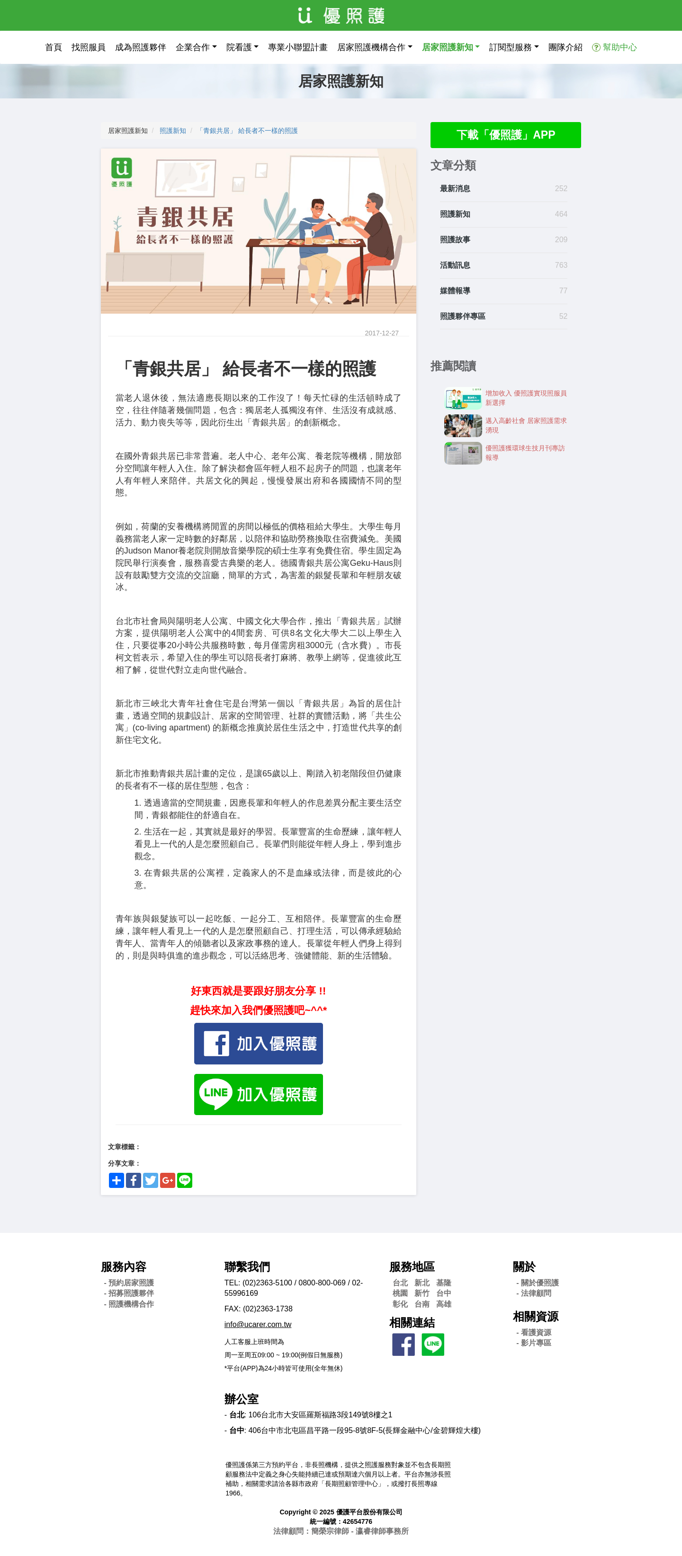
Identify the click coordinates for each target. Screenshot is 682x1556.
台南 (422, 1304)
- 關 (537, 1283)
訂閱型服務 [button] (510, 47)
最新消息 (455, 189)
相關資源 (535, 1316)
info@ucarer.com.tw (258, 1324)
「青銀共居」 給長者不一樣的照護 (247, 130)
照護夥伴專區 (462, 317)
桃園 (400, 1293)
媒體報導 (455, 291)
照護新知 (173, 130)
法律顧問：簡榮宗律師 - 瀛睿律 (341, 1531)
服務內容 (123, 1266)
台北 (400, 1283)
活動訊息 (455, 266)
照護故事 (455, 240)
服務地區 (412, 1266)
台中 (443, 1293)
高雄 (443, 1304)
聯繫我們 (247, 1266)
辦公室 (241, 1399)
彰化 (400, 1304)
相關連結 (412, 1322)
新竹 (422, 1293)
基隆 (443, 1283)
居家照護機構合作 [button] (371, 47)
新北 (422, 1283)
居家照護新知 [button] (447, 47)
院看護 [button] (239, 47)
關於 (524, 1266)
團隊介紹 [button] (565, 47)
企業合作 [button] (193, 47)
